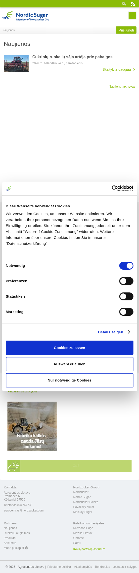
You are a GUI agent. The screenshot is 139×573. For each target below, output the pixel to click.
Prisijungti (126, 30)
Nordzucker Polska (85, 502)
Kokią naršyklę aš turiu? (89, 549)
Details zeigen (110, 332)
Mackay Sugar (83, 512)
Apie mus (10, 543)
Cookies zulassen (69, 348)
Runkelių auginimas (17, 533)
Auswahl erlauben (69, 364)
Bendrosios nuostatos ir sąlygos (116, 567)
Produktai (10, 538)
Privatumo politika (59, 567)
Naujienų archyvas (122, 86)
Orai (76, 466)
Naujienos (10, 528)
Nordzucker (81, 492)
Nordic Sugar (82, 497)
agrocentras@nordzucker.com (24, 510)
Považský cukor (83, 507)
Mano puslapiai (14, 548)
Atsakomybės (83, 567)
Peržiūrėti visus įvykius (22, 391)
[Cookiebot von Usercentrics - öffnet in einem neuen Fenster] (111, 188)
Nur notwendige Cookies (70, 380)
